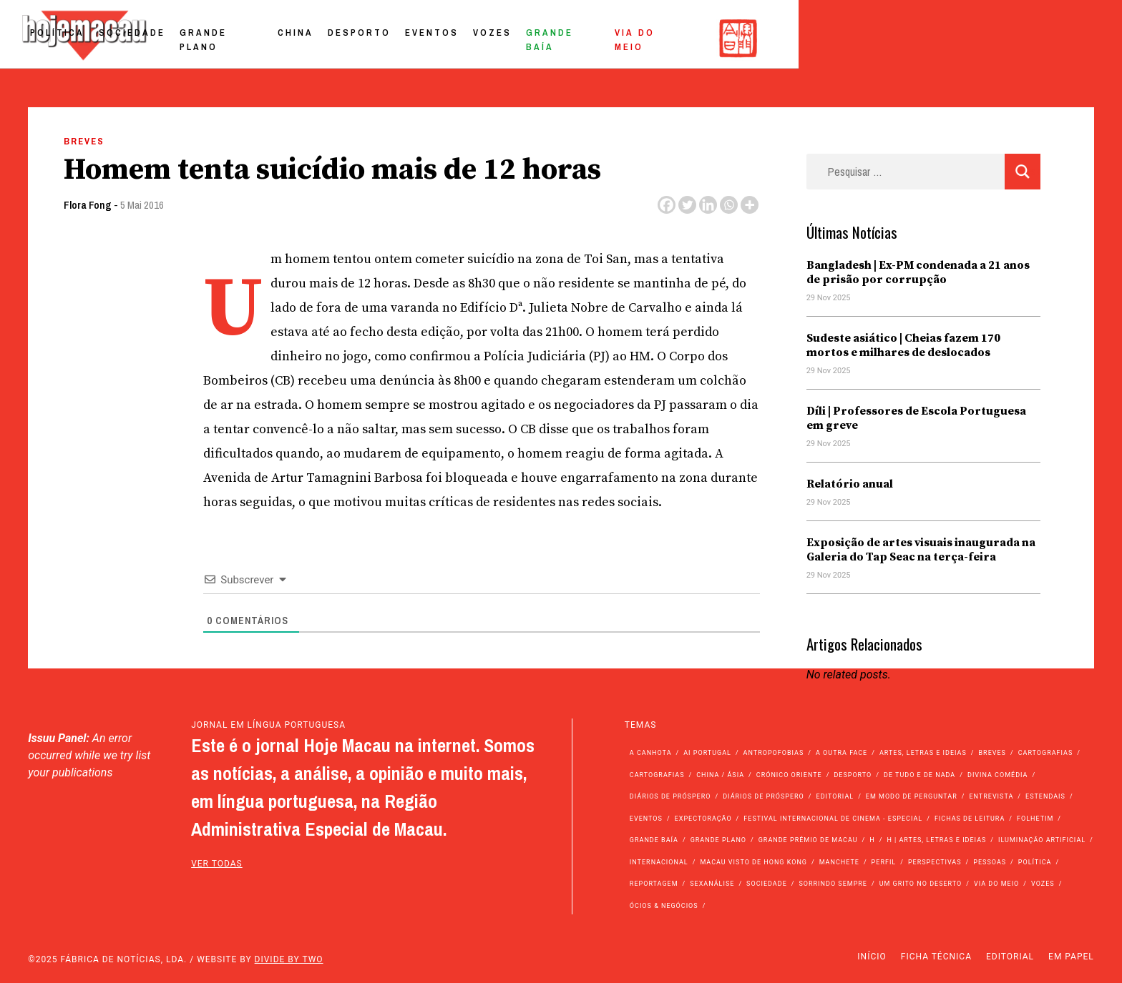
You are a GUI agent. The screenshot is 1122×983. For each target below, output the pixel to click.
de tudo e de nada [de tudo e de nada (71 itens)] (919, 775)
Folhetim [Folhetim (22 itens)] (1035, 818)
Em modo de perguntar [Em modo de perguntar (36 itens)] (911, 796)
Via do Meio (963, 38)
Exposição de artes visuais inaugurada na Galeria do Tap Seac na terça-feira (920, 549)
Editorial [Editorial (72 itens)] (835, 796)
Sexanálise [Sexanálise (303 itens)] (712, 883)
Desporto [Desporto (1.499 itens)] (853, 775)
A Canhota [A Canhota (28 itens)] (651, 752)
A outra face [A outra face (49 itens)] (841, 752)
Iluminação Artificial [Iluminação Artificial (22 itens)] (1042, 840)
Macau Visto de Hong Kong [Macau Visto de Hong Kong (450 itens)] (753, 862)
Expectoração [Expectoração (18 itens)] (703, 818)
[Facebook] (666, 205)
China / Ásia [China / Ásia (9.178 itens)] (720, 775)
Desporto (666, 38)
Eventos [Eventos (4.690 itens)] (646, 818)
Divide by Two (289, 959)
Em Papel (1071, 957)
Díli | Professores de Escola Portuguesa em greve (916, 418)
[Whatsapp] (729, 205)
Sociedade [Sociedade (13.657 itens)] (766, 883)
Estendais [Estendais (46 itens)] (1045, 796)
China (602, 38)
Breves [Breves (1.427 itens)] (992, 752)
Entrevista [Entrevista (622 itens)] (991, 796)
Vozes (799, 38)
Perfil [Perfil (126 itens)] (884, 862)
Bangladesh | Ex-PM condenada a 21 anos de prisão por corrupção (918, 272)
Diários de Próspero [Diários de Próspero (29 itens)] (763, 796)
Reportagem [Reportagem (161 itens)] (654, 883)
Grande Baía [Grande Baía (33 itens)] (654, 840)
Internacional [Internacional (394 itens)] (659, 862)
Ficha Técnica (936, 957)
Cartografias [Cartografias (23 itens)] (657, 775)
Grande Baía (872, 38)
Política (358, 38)
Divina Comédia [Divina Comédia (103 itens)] (997, 775)
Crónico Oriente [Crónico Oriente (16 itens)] (789, 775)
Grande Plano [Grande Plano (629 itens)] (718, 840)
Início (871, 957)
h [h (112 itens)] (871, 840)
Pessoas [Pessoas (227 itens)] (989, 862)
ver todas (217, 864)
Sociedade (433, 38)
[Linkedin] (708, 205)
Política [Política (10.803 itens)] (1035, 862)
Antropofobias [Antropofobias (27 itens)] (773, 752)
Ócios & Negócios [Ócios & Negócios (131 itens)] (664, 905)
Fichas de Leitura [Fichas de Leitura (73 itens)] (970, 818)
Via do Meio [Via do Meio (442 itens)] (996, 883)
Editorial (1010, 957)
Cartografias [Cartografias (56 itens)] (1045, 752)
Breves (84, 141)
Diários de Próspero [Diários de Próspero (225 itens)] (670, 796)
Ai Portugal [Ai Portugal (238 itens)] (707, 752)
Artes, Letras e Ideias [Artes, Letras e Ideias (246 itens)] (923, 752)
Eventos (739, 38)
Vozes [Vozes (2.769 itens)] (1043, 883)
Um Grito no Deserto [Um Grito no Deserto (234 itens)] (920, 883)
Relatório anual (849, 484)
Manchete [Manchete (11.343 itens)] (839, 862)
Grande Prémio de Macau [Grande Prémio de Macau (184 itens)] (808, 840)
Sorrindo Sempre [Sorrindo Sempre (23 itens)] (833, 883)
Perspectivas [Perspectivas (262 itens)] (935, 862)
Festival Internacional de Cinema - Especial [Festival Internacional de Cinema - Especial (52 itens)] (832, 818)
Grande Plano (525, 38)
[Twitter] (687, 205)
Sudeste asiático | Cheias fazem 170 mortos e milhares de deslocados (903, 345)
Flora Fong (88, 204)
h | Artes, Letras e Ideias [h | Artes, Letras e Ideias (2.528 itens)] (936, 840)
